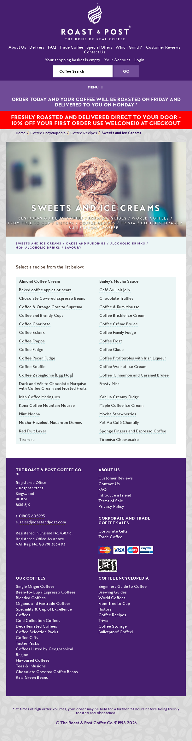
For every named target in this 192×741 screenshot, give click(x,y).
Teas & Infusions (31, 666)
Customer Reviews (163, 47)
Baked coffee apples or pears (45, 289)
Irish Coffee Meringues (39, 397)
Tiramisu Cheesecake (119, 439)
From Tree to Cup (29, 223)
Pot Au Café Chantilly (119, 422)
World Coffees (150, 218)
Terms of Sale (110, 500)
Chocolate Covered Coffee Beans (47, 671)
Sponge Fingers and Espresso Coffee (132, 431)
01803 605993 (32, 516)
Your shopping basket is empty (72, 59)
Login (139, 59)
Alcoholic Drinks (127, 243)
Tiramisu (27, 439)
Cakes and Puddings (86, 243)
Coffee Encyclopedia (48, 133)
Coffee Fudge (31, 349)
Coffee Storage (160, 223)
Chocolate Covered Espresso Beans (52, 298)
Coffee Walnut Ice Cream (122, 366)
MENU (96, 87)
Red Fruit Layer (32, 431)
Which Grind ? (128, 47)
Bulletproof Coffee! (94, 228)
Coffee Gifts (27, 637)
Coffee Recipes (83, 133)
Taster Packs (27, 643)
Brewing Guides (108, 218)
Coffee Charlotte (34, 324)
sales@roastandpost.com (43, 522)
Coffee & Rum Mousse (119, 306)
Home (21, 133)
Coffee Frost (110, 341)
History (65, 223)
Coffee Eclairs (32, 332)
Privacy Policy (111, 506)
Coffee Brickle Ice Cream (122, 315)
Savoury (73, 247)
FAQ (52, 47)
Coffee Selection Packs (37, 632)
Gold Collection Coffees (38, 620)
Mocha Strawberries (117, 414)
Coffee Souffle (32, 366)
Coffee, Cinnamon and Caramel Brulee (134, 375)
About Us (17, 47)
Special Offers (99, 47)
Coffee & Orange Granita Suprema (50, 306)
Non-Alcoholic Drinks (38, 247)
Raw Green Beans (32, 677)
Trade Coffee (71, 47)
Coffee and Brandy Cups (41, 315)
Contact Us (94, 52)
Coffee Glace (111, 349)
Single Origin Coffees (35, 586)
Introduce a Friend (114, 495)
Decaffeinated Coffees (36, 626)
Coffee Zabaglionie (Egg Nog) (46, 375)
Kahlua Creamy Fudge (119, 397)
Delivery (37, 47)
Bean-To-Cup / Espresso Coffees (46, 592)
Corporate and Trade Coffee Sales (124, 520)
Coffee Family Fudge (117, 332)
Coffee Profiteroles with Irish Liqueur (132, 358)
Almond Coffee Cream (39, 281)
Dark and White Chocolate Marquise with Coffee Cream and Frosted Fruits (53, 386)
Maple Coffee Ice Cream (121, 405)
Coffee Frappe (32, 341)
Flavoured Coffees (32, 660)
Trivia (128, 223)
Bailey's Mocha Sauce (118, 281)
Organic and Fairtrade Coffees (43, 603)
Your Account (117, 59)
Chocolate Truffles (116, 298)
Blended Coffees (31, 597)
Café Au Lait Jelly (115, 289)
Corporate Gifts (113, 531)
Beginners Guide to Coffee (51, 218)
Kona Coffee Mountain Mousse (47, 405)
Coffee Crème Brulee (118, 324)
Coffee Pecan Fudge (37, 358)
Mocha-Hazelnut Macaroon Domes (50, 422)
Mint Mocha (29, 414)
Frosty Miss (109, 383)
